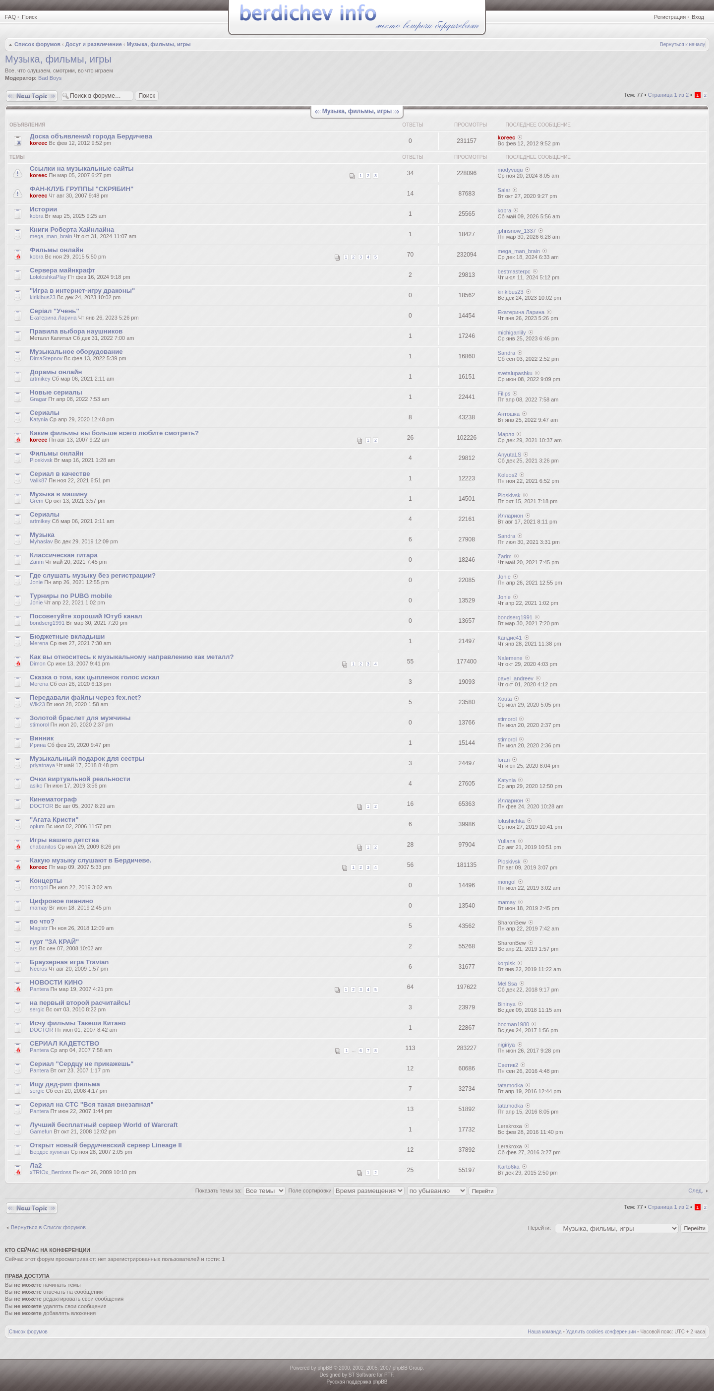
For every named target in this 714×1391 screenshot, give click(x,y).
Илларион (510, 516)
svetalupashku (515, 373)
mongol (39, 887)
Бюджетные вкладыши (67, 636)
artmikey (40, 379)
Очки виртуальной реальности (80, 779)
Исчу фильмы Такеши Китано (78, 1023)
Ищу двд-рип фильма (65, 1084)
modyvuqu (510, 170)
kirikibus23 (43, 297)
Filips (504, 394)
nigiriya (506, 1045)
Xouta (505, 699)
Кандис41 (510, 638)
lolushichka (511, 821)
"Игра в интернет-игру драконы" (82, 290)
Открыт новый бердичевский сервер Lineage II (106, 1145)
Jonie (36, 582)
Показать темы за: (240, 1190)
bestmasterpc (514, 271)
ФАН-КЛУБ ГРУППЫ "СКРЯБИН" (81, 189)
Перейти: (539, 1228)
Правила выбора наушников (76, 331)
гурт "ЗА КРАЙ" (54, 941)
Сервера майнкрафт (62, 270)
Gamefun (41, 1131)
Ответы (412, 125)
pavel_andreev (516, 678)
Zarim (37, 562)
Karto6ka (509, 1167)
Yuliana (507, 841)
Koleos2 (508, 475)
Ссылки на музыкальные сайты (82, 168)
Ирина (38, 745)
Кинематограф (53, 799)
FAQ (10, 17)
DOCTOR (41, 806)
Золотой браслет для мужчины (80, 718)
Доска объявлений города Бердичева (91, 136)
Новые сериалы (56, 392)
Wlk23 (37, 704)
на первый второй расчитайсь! (80, 1002)
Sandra (506, 353)
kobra (37, 216)
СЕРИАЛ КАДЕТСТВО (64, 1043)
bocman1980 (514, 1024)
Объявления (27, 125)
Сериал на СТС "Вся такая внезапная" (92, 1104)
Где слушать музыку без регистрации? (93, 575)
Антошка (509, 414)
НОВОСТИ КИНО (56, 982)
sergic (37, 1009)
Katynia (39, 419)
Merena (39, 643)
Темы (17, 157)
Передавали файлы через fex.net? (85, 697)
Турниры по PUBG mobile (71, 595)
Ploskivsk (41, 460)
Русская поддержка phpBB (356, 1382)
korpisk (506, 963)
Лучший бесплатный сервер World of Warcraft (104, 1124)
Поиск (29, 17)
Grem (37, 501)
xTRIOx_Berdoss (50, 1172)
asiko (36, 786)
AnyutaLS (510, 455)
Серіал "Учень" (54, 311)
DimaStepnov (46, 358)
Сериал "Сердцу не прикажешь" (82, 1063)
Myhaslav (41, 541)
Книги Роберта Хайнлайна (72, 229)
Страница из (668, 95)
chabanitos (43, 847)
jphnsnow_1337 (517, 231)
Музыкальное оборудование (76, 351)
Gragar (38, 399)
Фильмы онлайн (56, 250)
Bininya (507, 1004)
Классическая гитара (64, 555)
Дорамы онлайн (56, 372)
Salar (504, 190)
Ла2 (36, 1165)
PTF (388, 1375)
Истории (43, 209)
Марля (506, 434)
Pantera (39, 989)
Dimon (38, 663)
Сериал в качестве (60, 473)
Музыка (42, 534)
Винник (42, 738)
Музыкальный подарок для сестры (87, 758)
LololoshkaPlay (48, 277)
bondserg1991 (47, 623)
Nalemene (510, 658)
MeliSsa (507, 984)
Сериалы (45, 412)
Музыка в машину (59, 494)
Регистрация (670, 17)
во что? (42, 921)
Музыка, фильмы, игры (159, 44)
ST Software (362, 1375)
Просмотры (470, 125)
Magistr (39, 928)
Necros (38, 969)
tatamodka (510, 1085)
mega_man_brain (51, 236)
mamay (39, 908)
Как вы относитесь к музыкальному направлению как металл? (132, 657)
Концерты (46, 880)
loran (504, 760)
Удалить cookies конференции (601, 1331)
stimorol (39, 725)
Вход (698, 17)
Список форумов (37, 44)
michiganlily (512, 332)
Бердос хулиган (49, 1152)
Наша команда (545, 1331)
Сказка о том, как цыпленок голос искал (95, 677)
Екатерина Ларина (53, 318)
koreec (38, 143)
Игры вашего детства (64, 840)
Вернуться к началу (682, 44)
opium (37, 826)
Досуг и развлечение (93, 44)
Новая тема (32, 96)
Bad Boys (49, 78)
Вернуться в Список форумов (48, 1227)
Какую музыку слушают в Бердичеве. (91, 860)
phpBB (324, 1368)
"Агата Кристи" (54, 819)
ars (33, 948)
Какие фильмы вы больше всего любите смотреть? (114, 433)
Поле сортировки (347, 1190)
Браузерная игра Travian (69, 962)
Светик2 (508, 1065)
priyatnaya (42, 765)
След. (695, 1190)
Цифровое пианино (61, 901)
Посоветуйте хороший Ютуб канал (86, 616)
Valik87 (38, 480)
